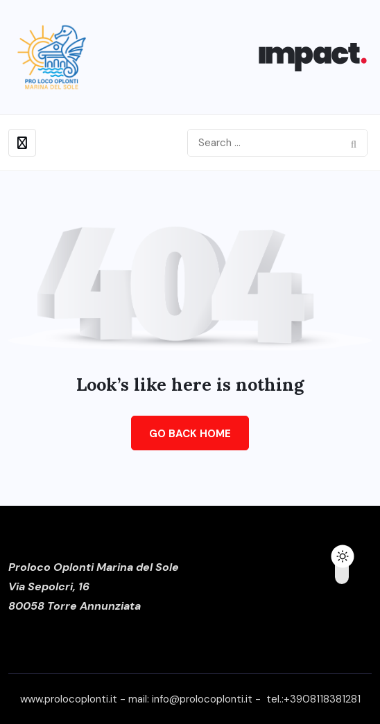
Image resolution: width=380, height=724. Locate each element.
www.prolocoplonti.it (68, 699)
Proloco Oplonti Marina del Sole (93, 567)
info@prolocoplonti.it (202, 699)
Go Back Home (190, 434)
